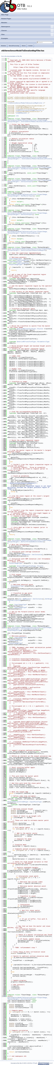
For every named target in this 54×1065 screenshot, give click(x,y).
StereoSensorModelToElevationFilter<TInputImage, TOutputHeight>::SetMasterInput (30, 168)
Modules (4, 22)
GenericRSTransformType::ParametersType (33, 342)
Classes (27, 30)
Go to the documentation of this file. (11, 56)
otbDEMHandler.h (22, 113)
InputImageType (15, 259)
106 (4, 249)
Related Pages (6, 18)
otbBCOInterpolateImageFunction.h (29, 110)
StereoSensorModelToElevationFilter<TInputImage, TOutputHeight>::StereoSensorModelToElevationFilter (28, 121)
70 (4, 180)
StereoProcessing (14, 45)
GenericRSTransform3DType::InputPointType (24, 802)
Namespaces (27, 26)
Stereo (24, 45)
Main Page (4, 15)
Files (27, 34)
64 (4, 167)
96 (4, 230)
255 (4, 540)
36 (4, 120)
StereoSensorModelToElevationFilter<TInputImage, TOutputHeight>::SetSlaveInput (30, 181)
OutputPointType (17, 586)
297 (4, 627)
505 (4, 996)
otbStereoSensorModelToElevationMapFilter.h (26, 103)
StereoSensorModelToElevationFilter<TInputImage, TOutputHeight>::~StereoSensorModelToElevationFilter (29, 158)
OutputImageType (15, 264)
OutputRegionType (14, 630)
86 (4, 212)
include (30, 45)
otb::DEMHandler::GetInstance (30, 555)
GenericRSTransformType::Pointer (30, 329)
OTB (33, 1063)
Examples (4, 38)
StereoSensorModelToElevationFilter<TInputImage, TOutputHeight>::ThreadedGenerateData (30, 628)
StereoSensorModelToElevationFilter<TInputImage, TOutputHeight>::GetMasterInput (28, 195)
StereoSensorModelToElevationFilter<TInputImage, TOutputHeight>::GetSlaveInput (28, 213)
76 (4, 193)
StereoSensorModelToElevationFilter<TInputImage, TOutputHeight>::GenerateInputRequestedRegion (30, 249)
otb (17, 116)
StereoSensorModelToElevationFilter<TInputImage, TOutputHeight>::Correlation (28, 998)
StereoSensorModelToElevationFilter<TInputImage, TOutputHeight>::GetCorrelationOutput (28, 232)
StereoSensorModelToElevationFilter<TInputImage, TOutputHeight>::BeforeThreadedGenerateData (30, 541)
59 (4, 157)
